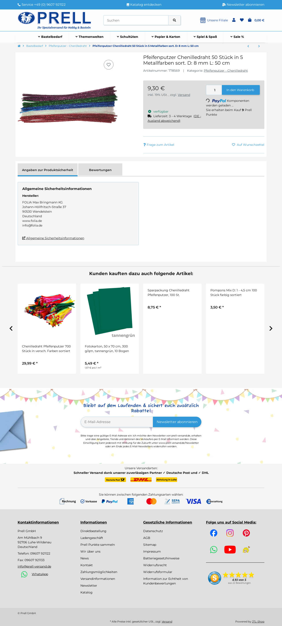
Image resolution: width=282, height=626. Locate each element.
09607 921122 (40, 553)
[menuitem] (50, 36)
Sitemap (149, 545)
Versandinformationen (97, 579)
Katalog (86, 592)
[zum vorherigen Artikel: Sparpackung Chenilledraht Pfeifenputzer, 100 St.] (248, 46)
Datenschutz (153, 531)
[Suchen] (136, 20)
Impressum (152, 551)
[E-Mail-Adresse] (117, 422)
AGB (146, 538)
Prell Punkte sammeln (97, 545)
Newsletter (88, 586)
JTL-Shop (258, 621)
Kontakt (86, 565)
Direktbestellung (93, 531)
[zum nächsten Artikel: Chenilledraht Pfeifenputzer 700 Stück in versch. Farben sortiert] (259, 46)
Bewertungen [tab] (100, 170)
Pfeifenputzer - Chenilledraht (226, 71)
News (84, 558)
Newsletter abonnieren (177, 422)
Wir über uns (90, 551)
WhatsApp (40, 574)
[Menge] (214, 90)
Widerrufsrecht (155, 565)
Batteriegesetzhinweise (161, 558)
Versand (184, 95)
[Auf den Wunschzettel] (108, 64)
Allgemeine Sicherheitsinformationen (53, 238)
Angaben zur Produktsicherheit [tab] (47, 170)
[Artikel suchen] (174, 20)
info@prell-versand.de (34, 566)
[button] (234, 20)
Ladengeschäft (91, 538)
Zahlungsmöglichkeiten (98, 572)
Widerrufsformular (157, 572)
